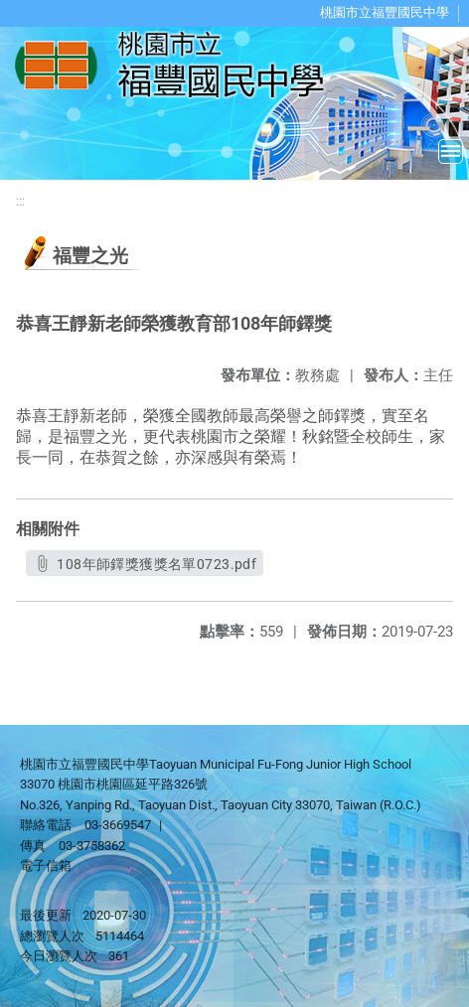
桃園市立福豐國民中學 (384, 12)
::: (20, 201)
